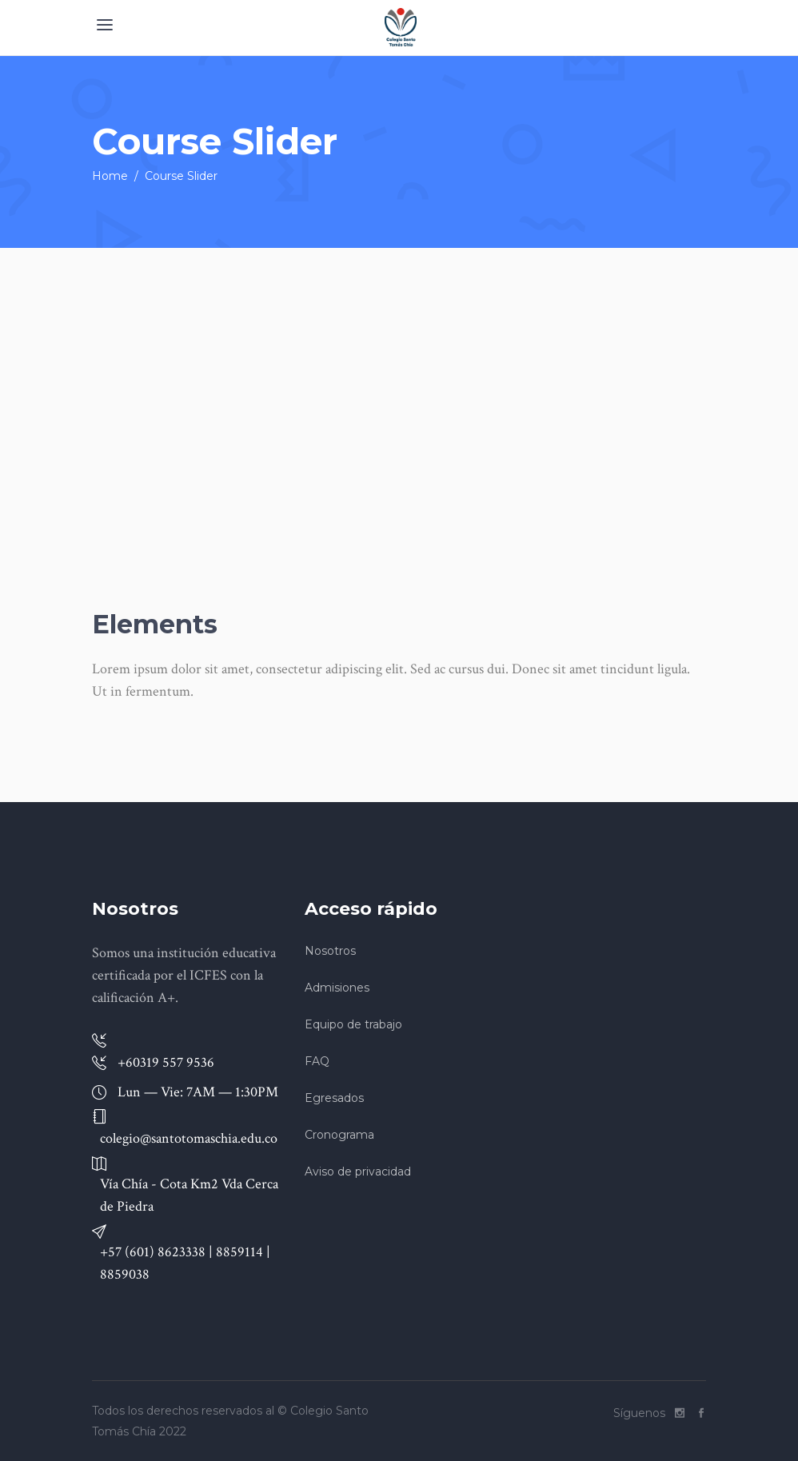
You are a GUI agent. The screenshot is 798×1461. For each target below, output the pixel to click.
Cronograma (339, 1135)
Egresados (334, 1098)
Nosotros (330, 951)
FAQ (317, 1061)
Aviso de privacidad (358, 1171)
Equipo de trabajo (353, 1024)
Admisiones (337, 987)
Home (110, 176)
